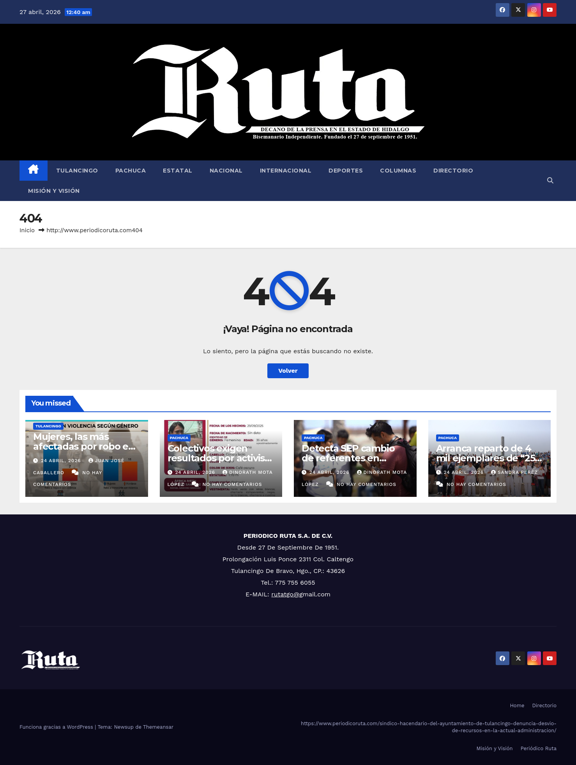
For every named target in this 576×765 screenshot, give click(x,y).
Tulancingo (77, 170)
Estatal (178, 170)
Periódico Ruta (539, 748)
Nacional (226, 170)
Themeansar (158, 727)
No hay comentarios (232, 484)
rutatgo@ (285, 594)
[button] (550, 180)
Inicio (27, 230)
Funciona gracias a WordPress (57, 727)
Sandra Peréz (514, 472)
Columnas (398, 170)
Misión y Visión (54, 190)
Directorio (453, 170)
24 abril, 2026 (62, 460)
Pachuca (130, 170)
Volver (288, 370)
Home (517, 705)
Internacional (286, 170)
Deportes (346, 170)
